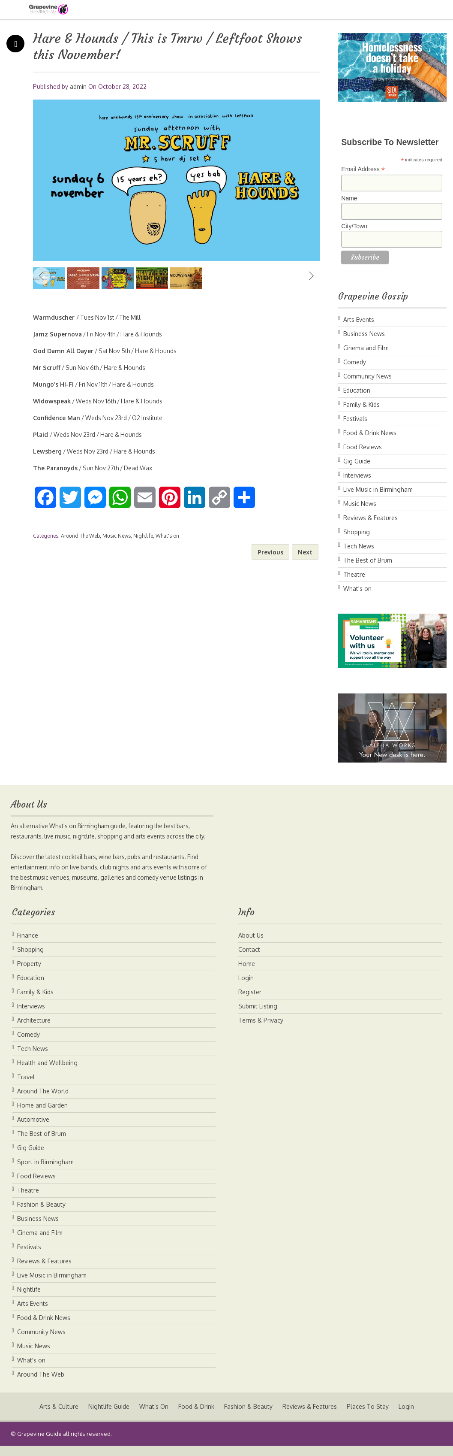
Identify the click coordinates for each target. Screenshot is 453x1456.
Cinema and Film (366, 347)
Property (29, 974)
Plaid (41, 434)
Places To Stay (369, 1416)
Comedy (354, 362)
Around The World (43, 1101)
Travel (26, 1087)
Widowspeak (52, 401)
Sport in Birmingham (45, 1172)
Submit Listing (257, 1016)
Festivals (355, 418)
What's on (167, 536)
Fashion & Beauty (41, 1214)
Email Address (363, 169)
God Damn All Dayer (63, 350)
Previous (41, 276)
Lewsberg (47, 451)
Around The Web (80, 536)
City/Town (354, 226)
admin (78, 86)
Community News (367, 376)
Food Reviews (362, 447)
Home (246, 974)
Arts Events (358, 319)
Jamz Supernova (57, 334)
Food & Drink (196, 1416)
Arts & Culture (57, 1416)
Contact (249, 959)
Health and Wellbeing (47, 1073)
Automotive (33, 1129)
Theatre (354, 574)
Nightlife (143, 536)
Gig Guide (356, 461)
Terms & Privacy (260, 1030)
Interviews (357, 475)
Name (349, 198)
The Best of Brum (367, 560)
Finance (27, 945)
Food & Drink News (369, 432)
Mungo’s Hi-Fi (53, 384)
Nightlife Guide (107, 1416)
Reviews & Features (370, 517)
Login (246, 988)
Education (356, 390)
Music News (116, 536)
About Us (251, 945)
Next (311, 276)
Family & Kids (361, 404)
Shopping (356, 532)
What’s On (153, 1416)
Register (249, 1002)
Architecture (34, 1030)
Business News (364, 333)
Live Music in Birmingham (378, 489)
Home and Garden (42, 1115)
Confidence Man (56, 417)
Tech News (358, 546)
